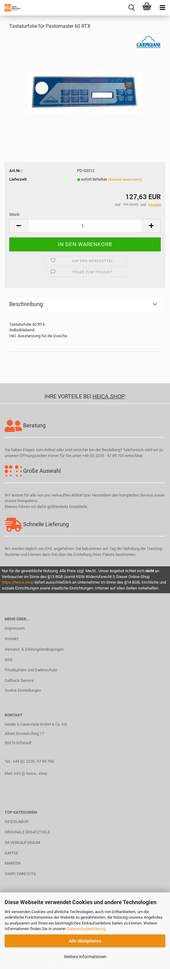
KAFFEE (11, 853)
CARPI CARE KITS (20, 873)
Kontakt (11, 638)
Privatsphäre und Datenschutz (31, 670)
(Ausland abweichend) (125, 180)
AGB (8, 659)
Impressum (15, 628)
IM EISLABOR (16, 821)
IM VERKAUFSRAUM (22, 842)
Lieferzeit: (18, 179)
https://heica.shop (18, 582)
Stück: (14, 214)
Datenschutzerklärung (86, 928)
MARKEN (12, 863)
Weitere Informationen (85, 956)
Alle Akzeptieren (85, 940)
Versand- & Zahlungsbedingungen (34, 649)
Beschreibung (26, 304)
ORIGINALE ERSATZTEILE (27, 832)
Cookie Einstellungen (23, 690)
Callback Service (19, 680)
